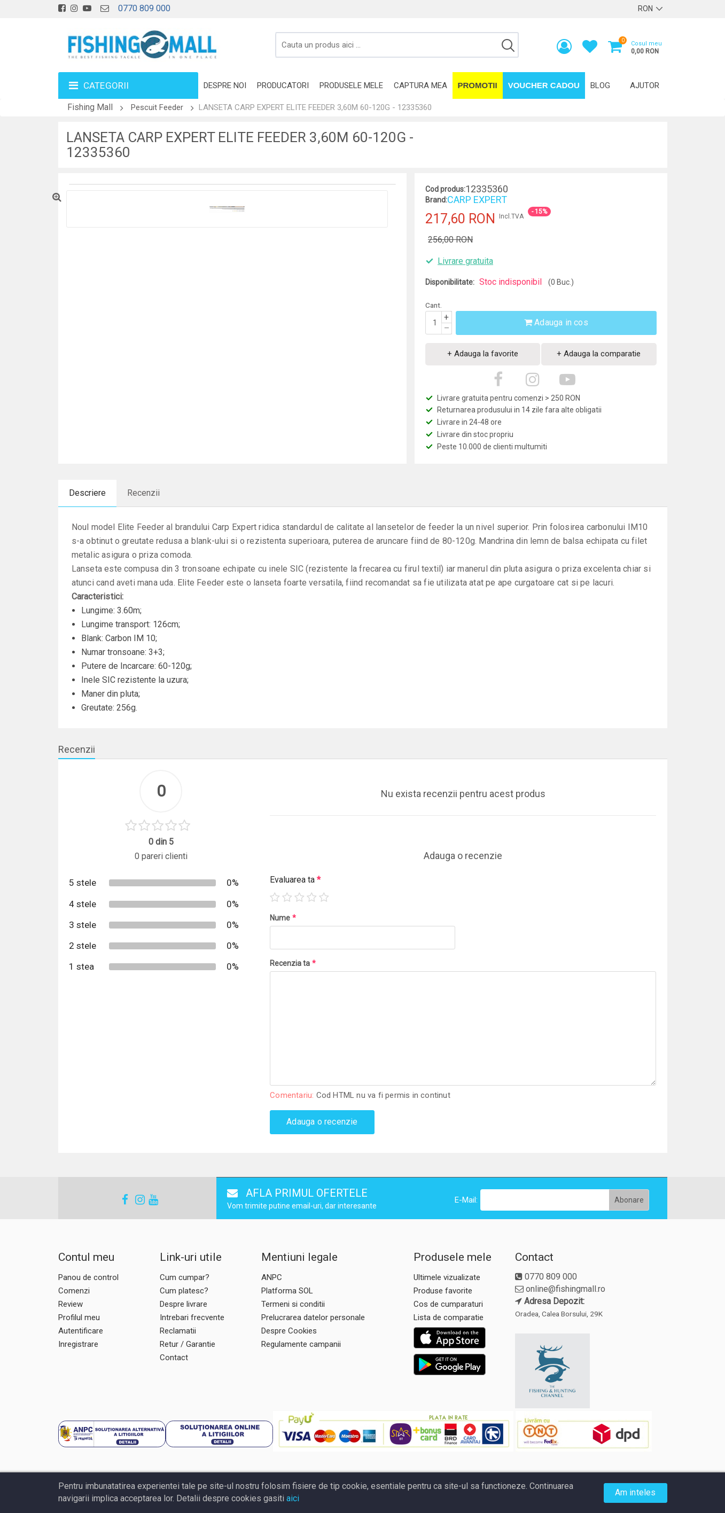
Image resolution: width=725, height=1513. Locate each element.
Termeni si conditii (293, 1304)
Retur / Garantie (187, 1344)
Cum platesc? (184, 1291)
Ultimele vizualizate (447, 1277)
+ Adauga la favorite (482, 353)
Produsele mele (351, 85)
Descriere (87, 493)
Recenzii (143, 493)
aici (292, 1498)
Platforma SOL (287, 1291)
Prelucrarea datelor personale (313, 1317)
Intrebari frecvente (192, 1317)
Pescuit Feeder (157, 107)
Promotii (477, 85)
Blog (600, 85)
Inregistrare (78, 1344)
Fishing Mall (90, 107)
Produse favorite (443, 1291)
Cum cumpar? (184, 1277)
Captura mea (420, 85)
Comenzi (74, 1291)
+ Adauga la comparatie (599, 353)
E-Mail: (466, 1200)
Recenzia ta (293, 963)
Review (70, 1304)
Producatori (283, 85)
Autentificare (80, 1331)
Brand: (436, 200)
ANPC (271, 1277)
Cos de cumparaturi (448, 1304)
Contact (174, 1357)
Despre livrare (183, 1304)
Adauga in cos (556, 322)
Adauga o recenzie (321, 1122)
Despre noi (225, 85)
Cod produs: (445, 189)
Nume (283, 918)
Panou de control (88, 1277)
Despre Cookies (289, 1331)
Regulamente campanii (301, 1344)
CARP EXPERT (477, 199)
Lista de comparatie (449, 1317)
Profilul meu (79, 1317)
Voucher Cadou (544, 85)
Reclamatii (178, 1331)
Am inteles (635, 1492)
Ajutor (644, 85)
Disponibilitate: (449, 282)
